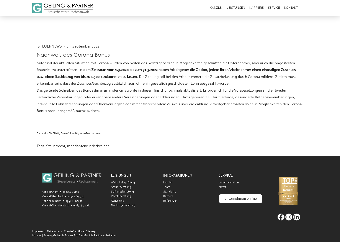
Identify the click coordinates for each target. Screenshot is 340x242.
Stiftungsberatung (122, 191)
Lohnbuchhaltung (229, 182)
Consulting (117, 200)
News (222, 187)
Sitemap (91, 231)
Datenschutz (54, 231)
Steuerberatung (121, 187)
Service (274, 8)
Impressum (38, 231)
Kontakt (291, 8)
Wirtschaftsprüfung (123, 182)
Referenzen (170, 200)
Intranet (37, 235)
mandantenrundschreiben (88, 146)
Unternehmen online (240, 199)
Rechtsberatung (121, 196)
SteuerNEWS (50, 47)
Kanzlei (216, 8)
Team (166, 187)
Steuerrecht (55, 146)
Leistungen (236, 8)
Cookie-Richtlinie (74, 231)
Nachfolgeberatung (123, 205)
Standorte (169, 191)
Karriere (256, 8)
